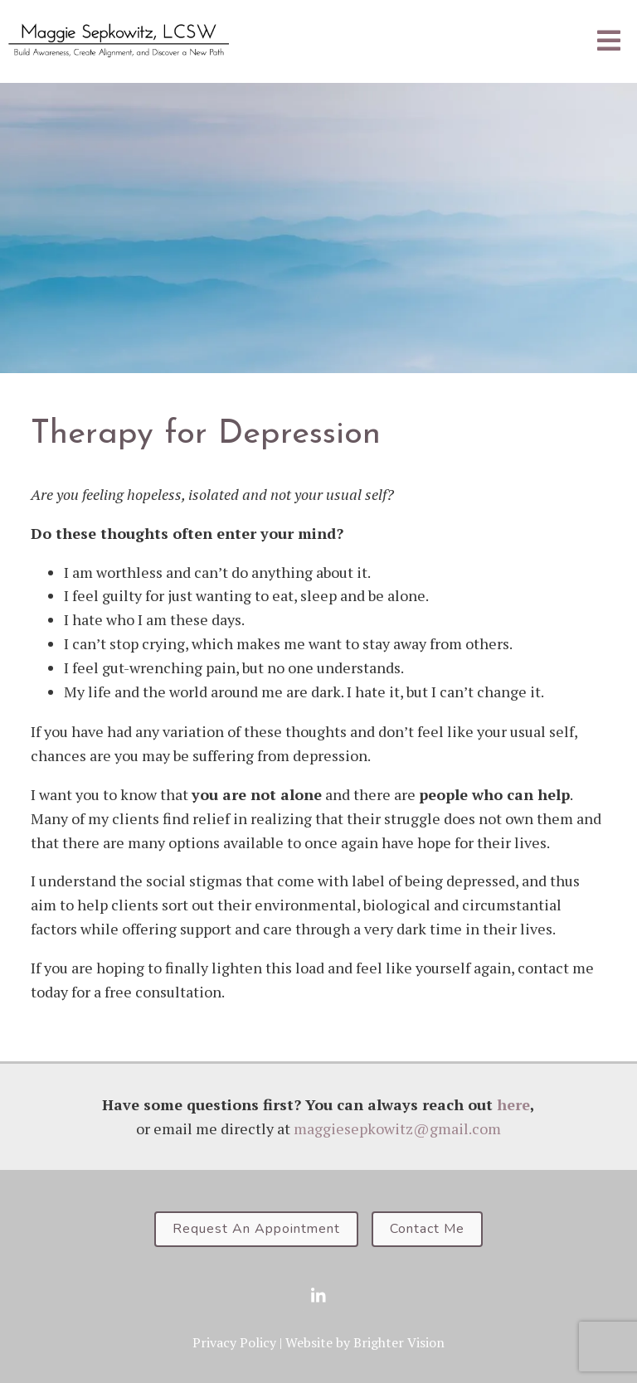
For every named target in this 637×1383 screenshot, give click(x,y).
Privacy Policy (234, 1342)
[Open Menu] (608, 41)
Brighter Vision (399, 1342)
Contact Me (427, 1229)
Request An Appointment (256, 1229)
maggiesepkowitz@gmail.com (397, 1128)
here (513, 1104)
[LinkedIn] (318, 1296)
